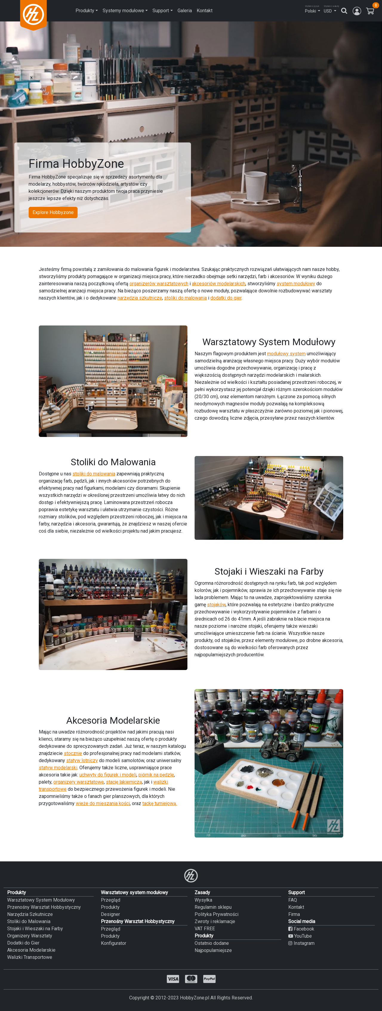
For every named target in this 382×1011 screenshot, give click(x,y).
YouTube (300, 936)
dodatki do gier (225, 298)
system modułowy (296, 283)
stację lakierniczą (124, 782)
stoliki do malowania (185, 298)
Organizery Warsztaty (29, 936)
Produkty (110, 907)
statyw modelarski (58, 767)
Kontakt (204, 10)
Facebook (301, 929)
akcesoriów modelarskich (218, 283)
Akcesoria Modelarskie (31, 950)
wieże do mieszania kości (103, 803)
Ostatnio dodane (212, 943)
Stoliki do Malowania (28, 921)
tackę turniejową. (159, 803)
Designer (110, 914)
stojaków (216, 604)
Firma (294, 914)
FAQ (292, 900)
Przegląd (110, 900)
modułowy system (286, 353)
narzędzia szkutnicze (140, 298)
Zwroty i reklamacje (215, 921)
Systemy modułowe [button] (123, 10)
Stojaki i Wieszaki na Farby (35, 928)
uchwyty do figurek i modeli (107, 775)
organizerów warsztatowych (159, 283)
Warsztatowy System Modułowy (41, 900)
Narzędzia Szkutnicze (30, 914)
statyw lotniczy (82, 760)
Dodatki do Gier (23, 943)
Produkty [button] (85, 10)
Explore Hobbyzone (53, 212)
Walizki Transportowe (29, 957)
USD (328, 11)
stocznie (73, 753)
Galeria (185, 10)
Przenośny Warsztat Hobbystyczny (44, 907)
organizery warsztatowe (78, 782)
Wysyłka (203, 900)
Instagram (301, 943)
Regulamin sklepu (213, 907)
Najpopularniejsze (213, 950)
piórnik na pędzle (156, 775)
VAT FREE (205, 928)
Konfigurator (113, 943)
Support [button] (161, 10)
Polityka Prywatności (216, 914)
